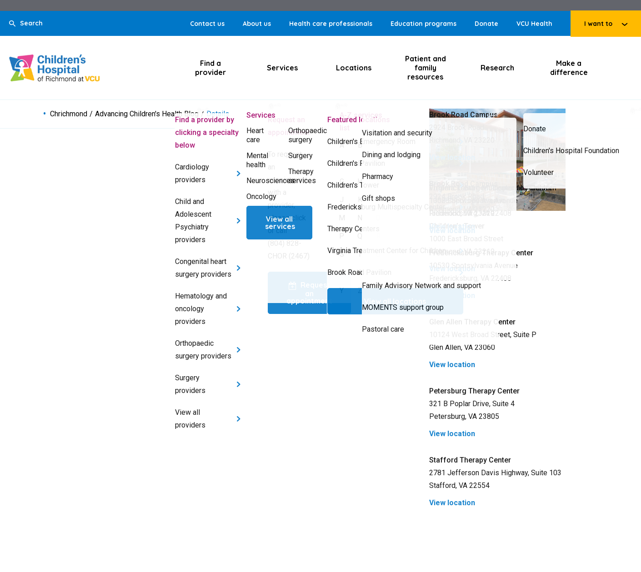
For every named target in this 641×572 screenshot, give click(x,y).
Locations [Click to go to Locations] (353, 67)
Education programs (423, 24)
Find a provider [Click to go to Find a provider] (210, 68)
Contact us (207, 24)
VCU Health (534, 24)
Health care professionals (330, 24)
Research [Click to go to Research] (497, 67)
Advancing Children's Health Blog (147, 114)
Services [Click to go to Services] (282, 67)
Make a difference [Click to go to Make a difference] (569, 68)
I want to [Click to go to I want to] (598, 24)
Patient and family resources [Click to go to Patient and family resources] (425, 67)
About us (257, 24)
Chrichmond (68, 114)
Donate (486, 24)
